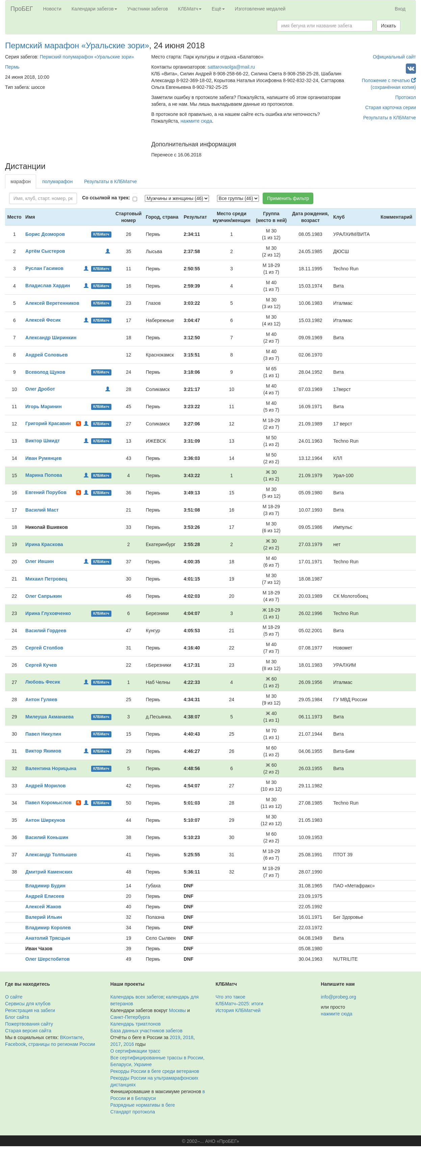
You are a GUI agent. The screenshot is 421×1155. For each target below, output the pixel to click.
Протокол (405, 97)
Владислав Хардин (47, 285)
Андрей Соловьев (46, 355)
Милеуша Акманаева (49, 716)
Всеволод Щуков (45, 372)
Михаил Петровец (46, 579)
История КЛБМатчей (238, 1010)
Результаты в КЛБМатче (389, 117)
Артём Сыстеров (45, 251)
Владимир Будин (45, 885)
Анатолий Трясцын (47, 938)
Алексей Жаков (43, 906)
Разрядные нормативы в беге (142, 1105)
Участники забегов (147, 8)
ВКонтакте (71, 1037)
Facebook (15, 1044)
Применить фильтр (288, 198)
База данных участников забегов (146, 1030)
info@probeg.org (338, 997)
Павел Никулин (43, 734)
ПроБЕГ (21, 8)
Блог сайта (17, 1017)
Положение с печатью (389, 80)
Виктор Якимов (43, 751)
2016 (129, 1044)
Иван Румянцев (43, 458)
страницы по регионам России (61, 1044)
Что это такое (230, 997)
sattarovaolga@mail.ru (231, 67)
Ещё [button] (218, 8)
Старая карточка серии (390, 107)
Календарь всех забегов (136, 997)
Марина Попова (43, 475)
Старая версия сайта (28, 1030)
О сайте (13, 997)
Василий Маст (42, 510)
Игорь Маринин (43, 406)
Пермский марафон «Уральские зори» (77, 45)
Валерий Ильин (43, 917)
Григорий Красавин (48, 423)
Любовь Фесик (42, 682)
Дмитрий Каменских (49, 872)
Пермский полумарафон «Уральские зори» (87, 56)
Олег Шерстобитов (47, 959)
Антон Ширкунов (45, 820)
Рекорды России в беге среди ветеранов (154, 1071)
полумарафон (57, 181)
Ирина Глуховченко (48, 613)
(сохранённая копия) (393, 87)
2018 (188, 1037)
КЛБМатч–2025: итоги (239, 1003)
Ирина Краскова (44, 544)
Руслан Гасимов (44, 268)
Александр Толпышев (51, 854)
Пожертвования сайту (29, 1024)
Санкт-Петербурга (130, 1017)
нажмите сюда (196, 121)
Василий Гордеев (45, 630)
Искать (388, 25)
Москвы (177, 1010)
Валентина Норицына (50, 768)
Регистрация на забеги (30, 1010)
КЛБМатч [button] (190, 8)
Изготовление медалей (260, 8)
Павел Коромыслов (48, 802)
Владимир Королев (48, 927)
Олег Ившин (39, 561)
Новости (52, 8)
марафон (20, 181)
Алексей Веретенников (52, 303)
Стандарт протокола (132, 1111)
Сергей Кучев (41, 665)
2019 (175, 1037)
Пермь (12, 67)
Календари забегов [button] (94, 8)
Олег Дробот (40, 389)
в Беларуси (143, 1098)
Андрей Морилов (45, 785)
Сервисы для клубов (28, 1003)
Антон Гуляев (41, 699)
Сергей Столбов (44, 647)
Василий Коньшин (46, 837)
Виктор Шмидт (42, 440)
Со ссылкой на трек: (106, 197)
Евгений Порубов (46, 492)
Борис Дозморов (45, 234)
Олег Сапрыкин (43, 596)
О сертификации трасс (135, 1051)
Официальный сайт (394, 56)
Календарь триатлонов (135, 1024)
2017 (115, 1044)
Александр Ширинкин (50, 337)
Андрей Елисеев (44, 896)
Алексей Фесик (42, 320)
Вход (400, 8)
